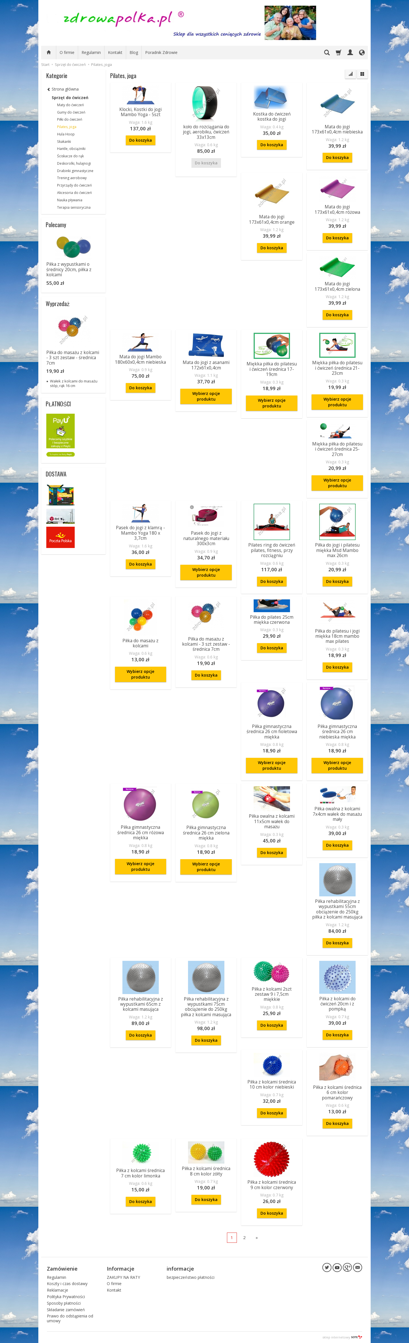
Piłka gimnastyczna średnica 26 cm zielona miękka (206, 833)
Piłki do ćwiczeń (69, 119)
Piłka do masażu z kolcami (140, 643)
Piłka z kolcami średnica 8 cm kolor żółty (206, 1171)
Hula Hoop (66, 134)
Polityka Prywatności (66, 1296)
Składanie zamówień (66, 1309)
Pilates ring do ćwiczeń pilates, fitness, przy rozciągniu (271, 550)
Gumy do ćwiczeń (71, 112)
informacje (180, 1268)
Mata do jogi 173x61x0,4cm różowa (337, 209)
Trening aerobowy (72, 177)
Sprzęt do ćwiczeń (70, 97)
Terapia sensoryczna (74, 207)
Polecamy (56, 224)
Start (45, 64)
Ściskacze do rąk (70, 156)
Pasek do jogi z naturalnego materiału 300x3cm (206, 538)
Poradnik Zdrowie (161, 52)
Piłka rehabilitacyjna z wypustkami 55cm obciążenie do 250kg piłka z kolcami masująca (337, 909)
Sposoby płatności (64, 1303)
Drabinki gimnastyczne (75, 170)
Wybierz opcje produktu (206, 396)
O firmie (67, 52)
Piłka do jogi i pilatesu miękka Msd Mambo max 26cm (337, 550)
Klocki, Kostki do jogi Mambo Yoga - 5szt (140, 112)
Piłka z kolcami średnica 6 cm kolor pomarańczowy (337, 1092)
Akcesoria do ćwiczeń (74, 192)
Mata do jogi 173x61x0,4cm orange (272, 219)
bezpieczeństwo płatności (190, 1277)
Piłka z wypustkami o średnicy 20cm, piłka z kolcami (68, 269)
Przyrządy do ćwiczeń (74, 185)
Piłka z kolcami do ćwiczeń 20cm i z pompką (337, 1004)
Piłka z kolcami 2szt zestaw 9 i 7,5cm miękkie (272, 994)
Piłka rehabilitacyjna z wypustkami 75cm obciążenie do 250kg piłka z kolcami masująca (206, 1007)
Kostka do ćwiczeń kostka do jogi (272, 116)
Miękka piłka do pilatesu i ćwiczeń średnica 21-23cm (337, 368)
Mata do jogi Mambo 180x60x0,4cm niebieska (140, 359)
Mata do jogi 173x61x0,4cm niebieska (337, 129)
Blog (134, 52)
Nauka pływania (69, 200)
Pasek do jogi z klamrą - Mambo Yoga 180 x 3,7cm (140, 533)
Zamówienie (62, 1268)
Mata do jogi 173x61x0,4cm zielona (337, 286)
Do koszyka (140, 140)
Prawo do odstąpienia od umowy (70, 1318)
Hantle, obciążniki (71, 148)
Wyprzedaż (58, 303)
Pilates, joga (66, 126)
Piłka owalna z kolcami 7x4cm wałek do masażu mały (337, 814)
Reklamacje (57, 1290)
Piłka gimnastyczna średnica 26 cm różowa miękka (140, 832)
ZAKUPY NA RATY (123, 1277)
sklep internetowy (342, 1337)
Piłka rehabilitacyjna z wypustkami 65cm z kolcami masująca (140, 1004)
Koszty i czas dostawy (67, 1283)
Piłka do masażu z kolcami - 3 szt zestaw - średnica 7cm (206, 644)
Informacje (120, 1268)
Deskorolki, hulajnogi (74, 163)
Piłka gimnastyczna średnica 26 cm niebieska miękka (337, 731)
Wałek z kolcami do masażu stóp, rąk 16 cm (73, 383)
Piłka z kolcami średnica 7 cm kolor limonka (140, 1173)
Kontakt (115, 52)
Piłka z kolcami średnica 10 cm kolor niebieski (271, 1084)
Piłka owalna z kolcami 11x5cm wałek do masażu (272, 821)
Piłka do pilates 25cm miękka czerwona (271, 619)
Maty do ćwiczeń (70, 104)
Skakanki (64, 141)
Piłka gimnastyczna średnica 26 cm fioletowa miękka (272, 731)
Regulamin (91, 52)
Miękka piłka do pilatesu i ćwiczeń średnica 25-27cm (337, 449)
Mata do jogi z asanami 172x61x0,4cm (206, 365)
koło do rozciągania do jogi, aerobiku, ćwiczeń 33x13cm (206, 132)
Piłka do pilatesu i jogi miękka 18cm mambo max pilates (337, 636)
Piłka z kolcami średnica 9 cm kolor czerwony (271, 1184)
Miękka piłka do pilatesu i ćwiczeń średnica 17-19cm (272, 369)
